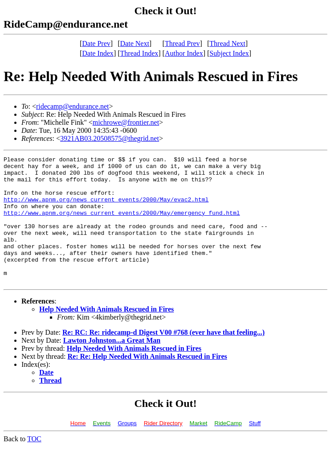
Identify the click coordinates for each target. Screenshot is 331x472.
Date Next (134, 43)
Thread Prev (182, 43)
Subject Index (229, 53)
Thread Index (139, 53)
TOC (34, 464)
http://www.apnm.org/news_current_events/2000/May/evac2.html (106, 209)
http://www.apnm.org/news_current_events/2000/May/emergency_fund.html (122, 225)
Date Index (98, 53)
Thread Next (227, 43)
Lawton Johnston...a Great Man (111, 365)
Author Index (184, 53)
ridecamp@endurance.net (72, 106)
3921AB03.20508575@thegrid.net (109, 138)
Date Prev (96, 43)
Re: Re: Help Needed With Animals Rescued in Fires (147, 382)
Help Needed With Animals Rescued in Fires (106, 334)
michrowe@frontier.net (126, 122)
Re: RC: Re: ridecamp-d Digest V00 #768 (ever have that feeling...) (163, 357)
